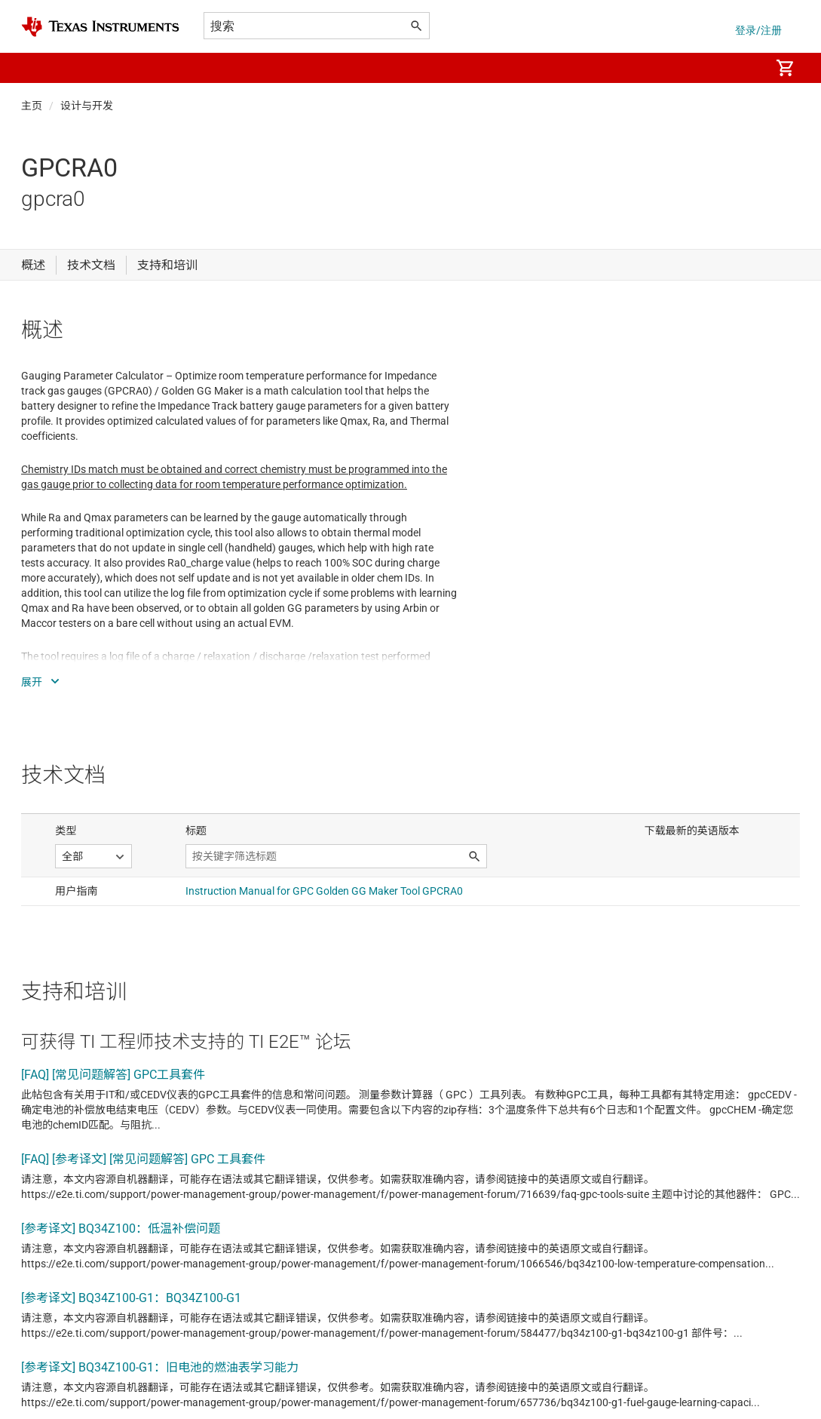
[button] (36, 68)
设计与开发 (86, 106)
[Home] (100, 27)
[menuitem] (742, 68)
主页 (31, 106)
